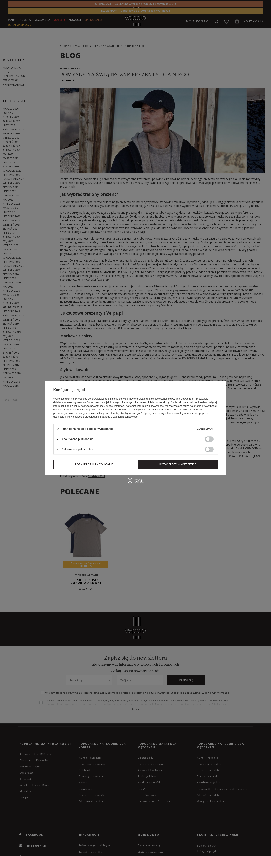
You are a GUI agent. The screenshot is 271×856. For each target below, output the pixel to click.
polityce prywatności (92, 405)
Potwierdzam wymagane (94, 464)
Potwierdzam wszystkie (177, 464)
